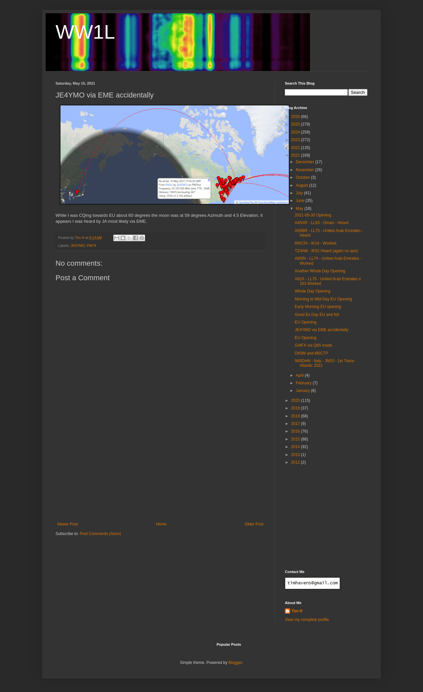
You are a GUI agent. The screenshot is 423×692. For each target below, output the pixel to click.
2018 (296, 416)
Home (161, 524)
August (302, 185)
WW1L (85, 32)
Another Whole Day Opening (320, 271)
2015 (296, 439)
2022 (296, 147)
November (305, 170)
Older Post (254, 524)
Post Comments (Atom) (100, 533)
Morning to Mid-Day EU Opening (323, 299)
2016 (296, 431)
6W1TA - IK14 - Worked (315, 243)
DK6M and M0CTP (311, 353)
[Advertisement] (160, 472)
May (300, 208)
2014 (296, 446)
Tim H (296, 611)
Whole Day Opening (312, 291)
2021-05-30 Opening (313, 215)
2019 (296, 408)
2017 (296, 423)
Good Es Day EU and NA (317, 314)
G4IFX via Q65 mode (313, 345)
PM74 (91, 246)
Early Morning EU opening (318, 306)
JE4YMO (78, 246)
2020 (296, 400)
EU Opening (305, 322)
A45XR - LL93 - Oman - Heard (321, 222)
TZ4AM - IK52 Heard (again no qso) (326, 251)
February (304, 383)
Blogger (235, 662)
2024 (296, 132)
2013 (296, 454)
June (300, 200)
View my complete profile (307, 619)
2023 (296, 139)
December (305, 162)
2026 (296, 116)
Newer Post (67, 524)
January (303, 390)
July (300, 193)
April (300, 375)
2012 (296, 462)
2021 (296, 155)
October (303, 177)
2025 (296, 124)
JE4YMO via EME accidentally (321, 329)
